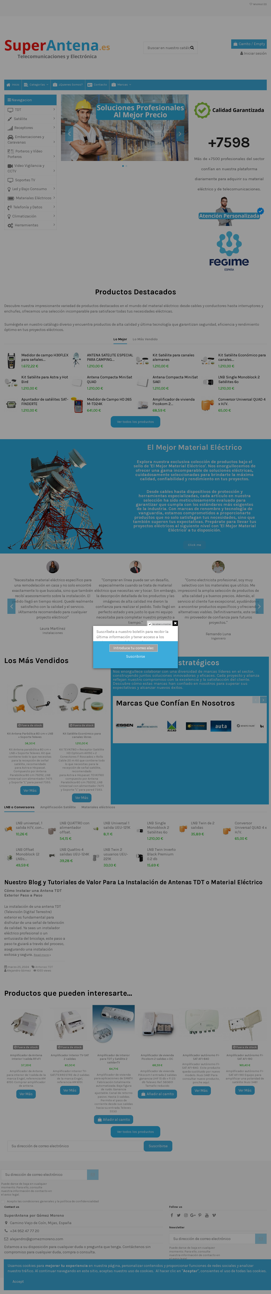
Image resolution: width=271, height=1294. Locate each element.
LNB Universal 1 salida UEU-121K (117, 825)
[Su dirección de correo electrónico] (44, 1174)
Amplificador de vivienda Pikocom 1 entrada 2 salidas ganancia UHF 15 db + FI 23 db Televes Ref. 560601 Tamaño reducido (157, 1078)
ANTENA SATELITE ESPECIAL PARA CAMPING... (110, 357)
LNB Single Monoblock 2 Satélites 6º (239, 379)
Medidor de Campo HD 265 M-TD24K (109, 401)
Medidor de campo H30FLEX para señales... (45, 357)
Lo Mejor (120, 339)
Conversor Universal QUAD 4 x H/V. (241, 401)
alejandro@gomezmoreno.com (36, 1239)
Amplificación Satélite (58, 807)
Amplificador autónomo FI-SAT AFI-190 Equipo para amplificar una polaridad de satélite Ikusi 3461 (245, 1076)
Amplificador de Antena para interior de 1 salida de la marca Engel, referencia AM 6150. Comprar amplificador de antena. (26, 1078)
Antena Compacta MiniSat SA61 (175, 379)
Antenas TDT (44, 967)
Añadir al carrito (113, 1119)
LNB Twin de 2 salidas (202, 825)
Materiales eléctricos (98, 807)
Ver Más (30, 790)
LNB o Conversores (19, 807)
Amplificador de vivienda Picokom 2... (174, 401)
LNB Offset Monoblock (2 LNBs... (27, 854)
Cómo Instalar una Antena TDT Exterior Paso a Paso (33, 893)
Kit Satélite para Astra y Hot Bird (44, 379)
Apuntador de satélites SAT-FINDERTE (44, 401)
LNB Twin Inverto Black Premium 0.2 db (161, 854)
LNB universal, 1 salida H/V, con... (30, 825)
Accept (18, 1281)
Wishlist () (258, 4)
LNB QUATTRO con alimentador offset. (75, 828)
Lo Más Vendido (145, 339)
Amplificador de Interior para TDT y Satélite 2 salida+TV (113, 1058)
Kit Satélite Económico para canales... (242, 357)
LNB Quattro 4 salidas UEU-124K (74, 852)
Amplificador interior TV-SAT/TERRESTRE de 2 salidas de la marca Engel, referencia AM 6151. (70, 1076)
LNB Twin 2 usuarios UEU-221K (116, 854)
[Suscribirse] (92, 1174)
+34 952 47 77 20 (24, 1231)
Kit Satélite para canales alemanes (173, 357)
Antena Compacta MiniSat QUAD (109, 379)
